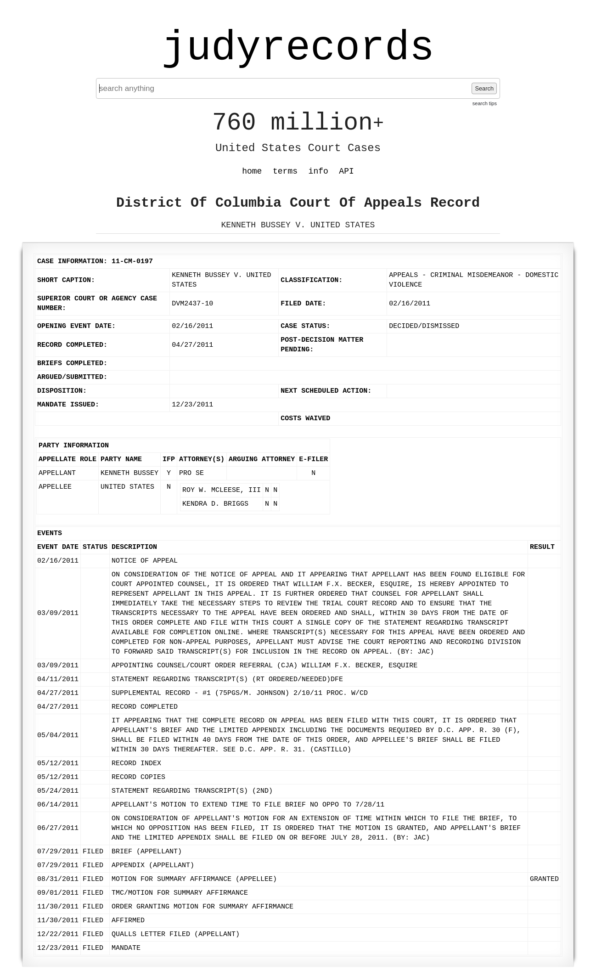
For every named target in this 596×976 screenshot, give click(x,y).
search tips (484, 103)
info (318, 171)
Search (484, 88)
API (346, 171)
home (252, 171)
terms (285, 171)
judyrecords (298, 48)
